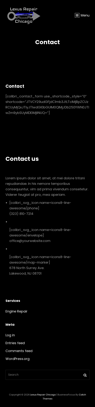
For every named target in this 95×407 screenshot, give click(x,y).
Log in (10, 335)
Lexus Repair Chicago (43, 394)
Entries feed (15, 343)
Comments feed (19, 351)
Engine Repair (17, 311)
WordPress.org (18, 358)
